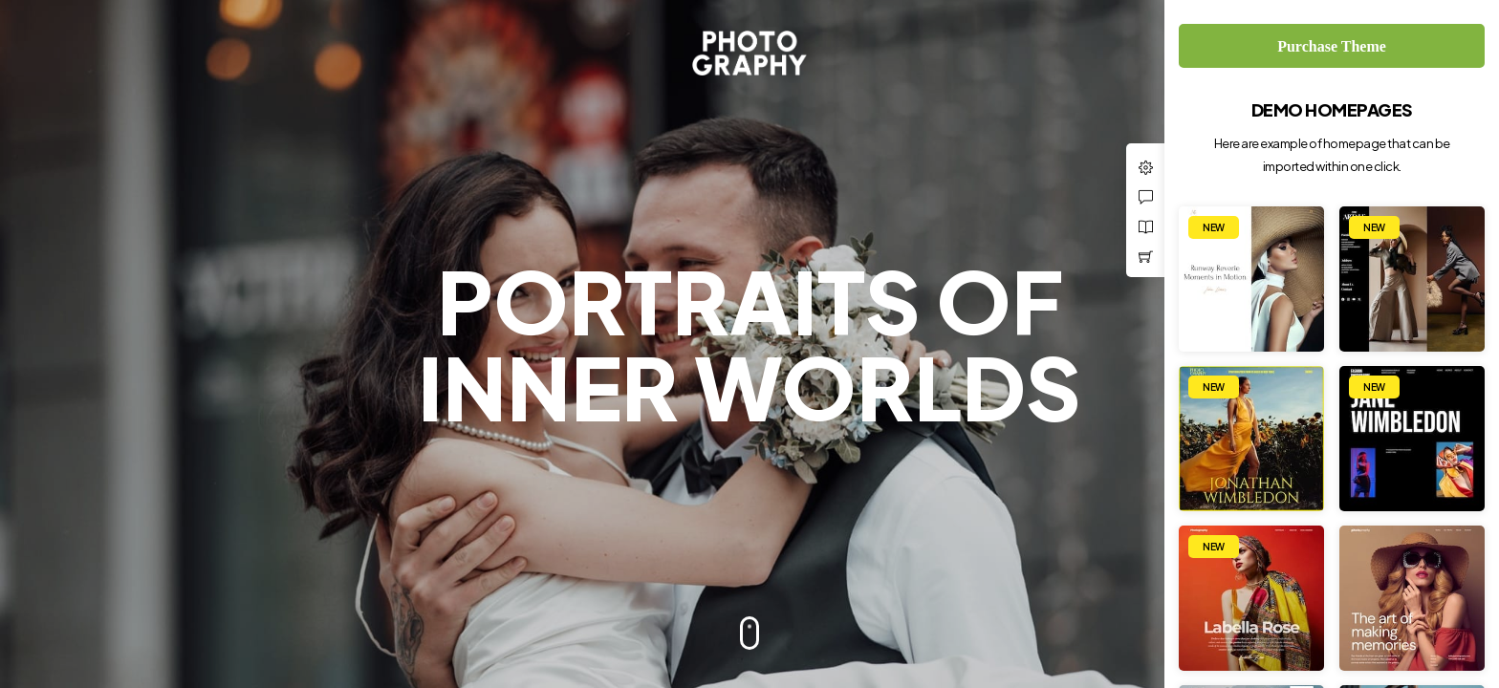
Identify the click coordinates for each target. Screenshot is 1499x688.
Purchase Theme (1331, 46)
